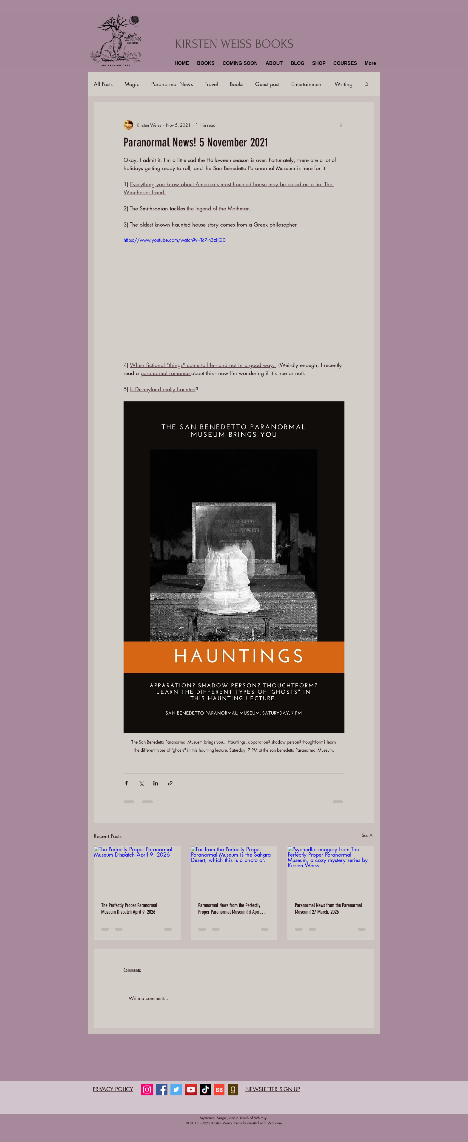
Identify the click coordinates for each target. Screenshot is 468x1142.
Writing (343, 84)
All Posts (103, 84)
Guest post (267, 84)
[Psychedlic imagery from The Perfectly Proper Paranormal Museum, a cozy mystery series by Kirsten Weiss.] (331, 870)
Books (236, 84)
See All (368, 835)
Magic (131, 84)
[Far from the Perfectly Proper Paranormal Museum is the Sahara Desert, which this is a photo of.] (234, 870)
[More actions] (340, 125)
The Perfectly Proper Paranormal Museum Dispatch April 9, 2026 (129, 908)
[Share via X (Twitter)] (141, 783)
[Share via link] (170, 783)
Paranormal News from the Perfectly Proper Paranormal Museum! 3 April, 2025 (229, 908)
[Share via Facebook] (126, 783)
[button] (205, 63)
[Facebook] (161, 1089)
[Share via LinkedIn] (155, 783)
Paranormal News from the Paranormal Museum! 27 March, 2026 (328, 908)
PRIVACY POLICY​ (113, 1089)
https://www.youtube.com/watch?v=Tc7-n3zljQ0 (175, 240)
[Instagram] (147, 1089)
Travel (211, 84)
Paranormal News (172, 84)
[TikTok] (205, 1089)
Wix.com (274, 1123)
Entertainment (307, 84)
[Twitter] (176, 1089)
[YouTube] (191, 1089)
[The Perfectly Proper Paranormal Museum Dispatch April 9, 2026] (137, 870)
